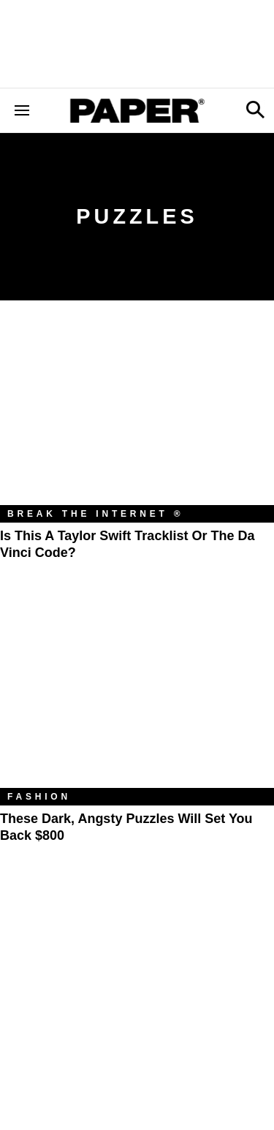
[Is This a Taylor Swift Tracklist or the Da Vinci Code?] (137, 413)
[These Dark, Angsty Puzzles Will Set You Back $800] (137, 696)
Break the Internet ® (95, 514)
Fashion (39, 797)
